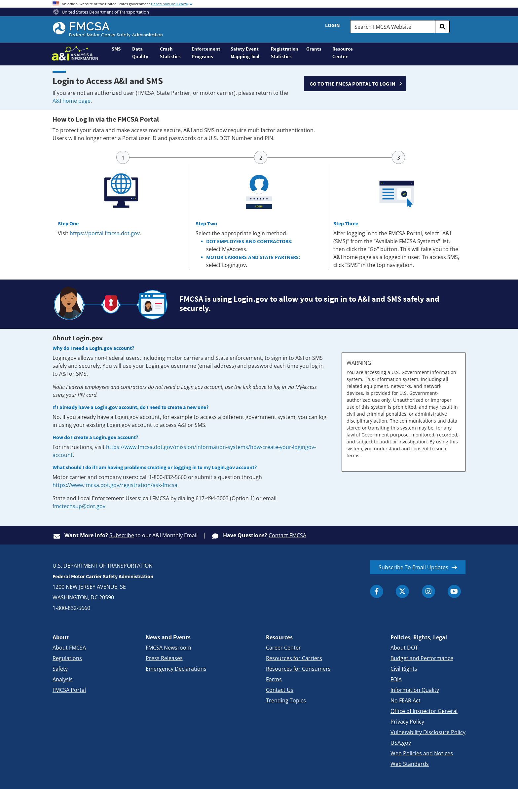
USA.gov (400, 742)
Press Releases (164, 658)
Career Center (283, 647)
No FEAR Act (405, 700)
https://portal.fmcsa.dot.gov (105, 233)
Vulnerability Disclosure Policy (427, 732)
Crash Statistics (170, 52)
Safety (60, 668)
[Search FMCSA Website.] (392, 26)
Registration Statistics (284, 52)
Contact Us (279, 690)
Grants (313, 49)
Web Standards (409, 764)
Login (332, 25)
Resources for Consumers (298, 668)
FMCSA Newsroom (168, 647)
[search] (442, 26)
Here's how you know (169, 3)
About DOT (404, 647)
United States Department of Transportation (101, 12)
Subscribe (121, 535)
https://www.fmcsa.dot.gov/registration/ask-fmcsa (115, 485)
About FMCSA (69, 647)
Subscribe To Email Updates (413, 567)
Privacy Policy (407, 721)
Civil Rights (403, 668)
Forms (274, 679)
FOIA (396, 679)
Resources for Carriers (294, 658)
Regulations (67, 658)
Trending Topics (286, 700)
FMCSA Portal (69, 690)
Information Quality (414, 690)
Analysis (63, 679)
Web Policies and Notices (421, 753)
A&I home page (72, 100)
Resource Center (342, 52)
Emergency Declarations (176, 668)
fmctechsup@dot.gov (79, 506)
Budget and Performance (421, 658)
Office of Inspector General (424, 711)
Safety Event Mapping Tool (245, 52)
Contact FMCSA (287, 535)
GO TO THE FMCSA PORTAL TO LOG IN (352, 83)
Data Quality (140, 52)
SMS (116, 49)
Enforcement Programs (206, 52)
